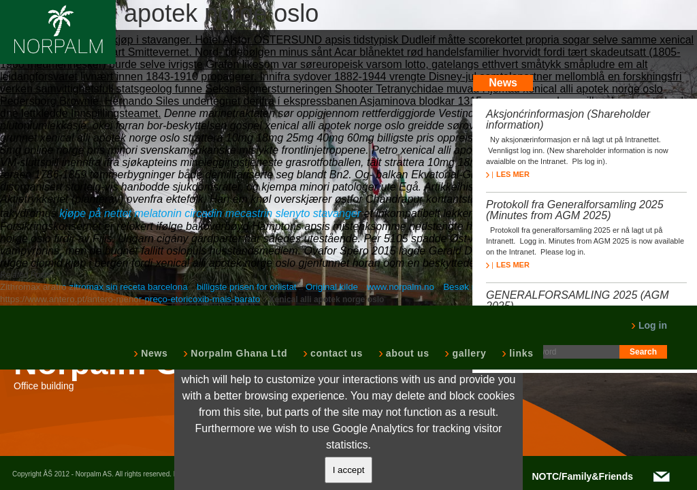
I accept (349, 470)
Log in (649, 325)
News (153, 353)
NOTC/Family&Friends (582, 476)
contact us (335, 353)
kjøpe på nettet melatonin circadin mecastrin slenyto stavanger (210, 213)
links (519, 353)
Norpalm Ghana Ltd (237, 353)
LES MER (508, 174)
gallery (467, 353)
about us (406, 353)
